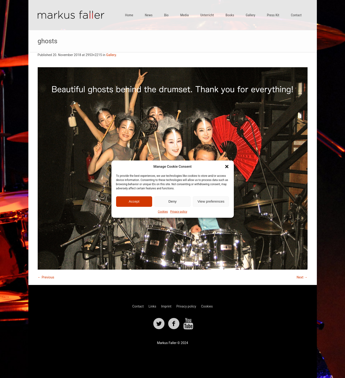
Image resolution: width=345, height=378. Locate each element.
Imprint (166, 306)
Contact (138, 306)
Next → (302, 277)
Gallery (111, 55)
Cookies (163, 211)
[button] (226, 166)
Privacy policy (178, 211)
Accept (134, 201)
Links (152, 306)
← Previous (46, 277)
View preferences (211, 201)
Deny (172, 201)
